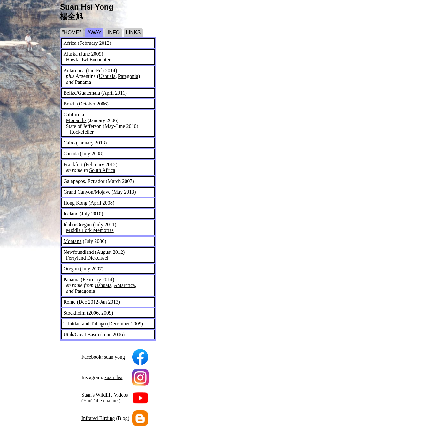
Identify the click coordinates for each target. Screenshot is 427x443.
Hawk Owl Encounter (88, 59)
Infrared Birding (98, 418)
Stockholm (74, 312)
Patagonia (128, 76)
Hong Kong (75, 203)
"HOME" (71, 32)
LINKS (133, 32)
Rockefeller (82, 132)
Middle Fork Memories (89, 230)
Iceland (70, 213)
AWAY (94, 32)
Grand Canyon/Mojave (86, 192)
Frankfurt (72, 164)
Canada (71, 153)
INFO (114, 32)
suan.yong (114, 357)
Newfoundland (78, 252)
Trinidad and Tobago (84, 323)
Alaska (70, 54)
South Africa (102, 170)
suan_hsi (113, 377)
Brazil (69, 103)
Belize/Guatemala (81, 93)
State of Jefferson (84, 126)
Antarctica (74, 70)
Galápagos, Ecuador (83, 181)
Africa (69, 43)
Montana (72, 241)
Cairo (69, 142)
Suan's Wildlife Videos (104, 395)
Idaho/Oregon (77, 224)
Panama (83, 82)
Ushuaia (107, 76)
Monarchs (76, 120)
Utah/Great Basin (81, 334)
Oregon (71, 268)
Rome (69, 302)
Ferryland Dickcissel (87, 257)
